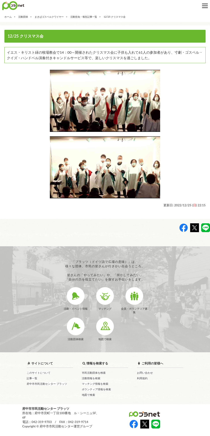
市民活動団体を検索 (94, 372)
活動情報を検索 (91, 378)
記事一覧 (32, 378)
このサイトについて (39, 372)
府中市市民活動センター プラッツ (47, 383)
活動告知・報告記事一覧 (83, 16)
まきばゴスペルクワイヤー (49, 16)
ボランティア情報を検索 (96, 389)
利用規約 (142, 378)
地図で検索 (88, 394)
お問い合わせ (145, 372)
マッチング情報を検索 (95, 383)
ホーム (8, 16)
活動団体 (23, 16)
